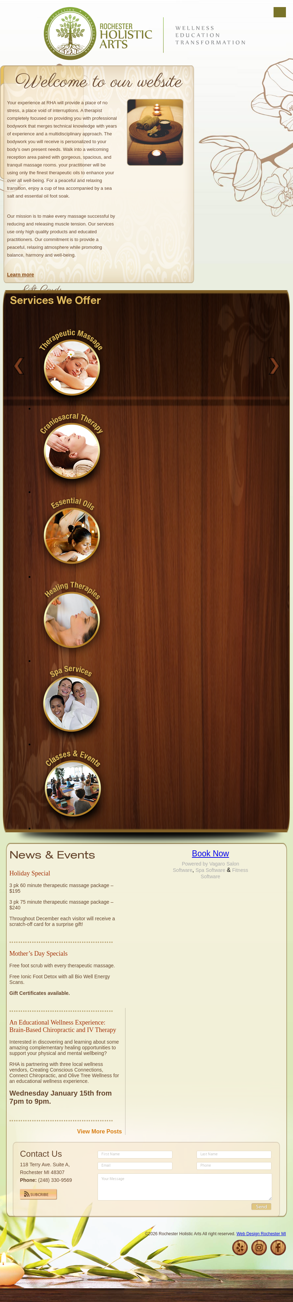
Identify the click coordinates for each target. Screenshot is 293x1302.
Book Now (210, 853)
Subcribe (39, 1195)
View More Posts (99, 1131)
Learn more (20, 274)
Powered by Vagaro (203, 864)
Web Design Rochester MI (261, 1233)
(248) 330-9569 (55, 1180)
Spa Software (210, 870)
